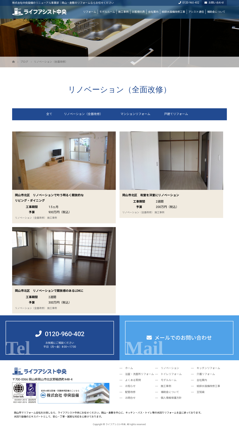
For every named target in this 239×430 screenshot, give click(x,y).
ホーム (129, 368)
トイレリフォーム (171, 374)
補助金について (216, 11)
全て (49, 114)
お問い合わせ (214, 2)
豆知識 (200, 392)
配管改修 (130, 392)
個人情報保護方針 (171, 397)
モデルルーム (107, 11)
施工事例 (123, 11)
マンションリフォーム (135, 114)
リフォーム (89, 11)
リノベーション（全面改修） (83, 114)
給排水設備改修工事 (173, 11)
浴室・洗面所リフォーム (139, 374)
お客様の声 (138, 11)
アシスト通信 (196, 11)
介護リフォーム (206, 374)
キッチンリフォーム (208, 368)
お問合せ (130, 397)
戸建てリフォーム (176, 114)
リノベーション (170, 368)
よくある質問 (133, 380)
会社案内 (153, 11)
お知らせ (130, 386)
